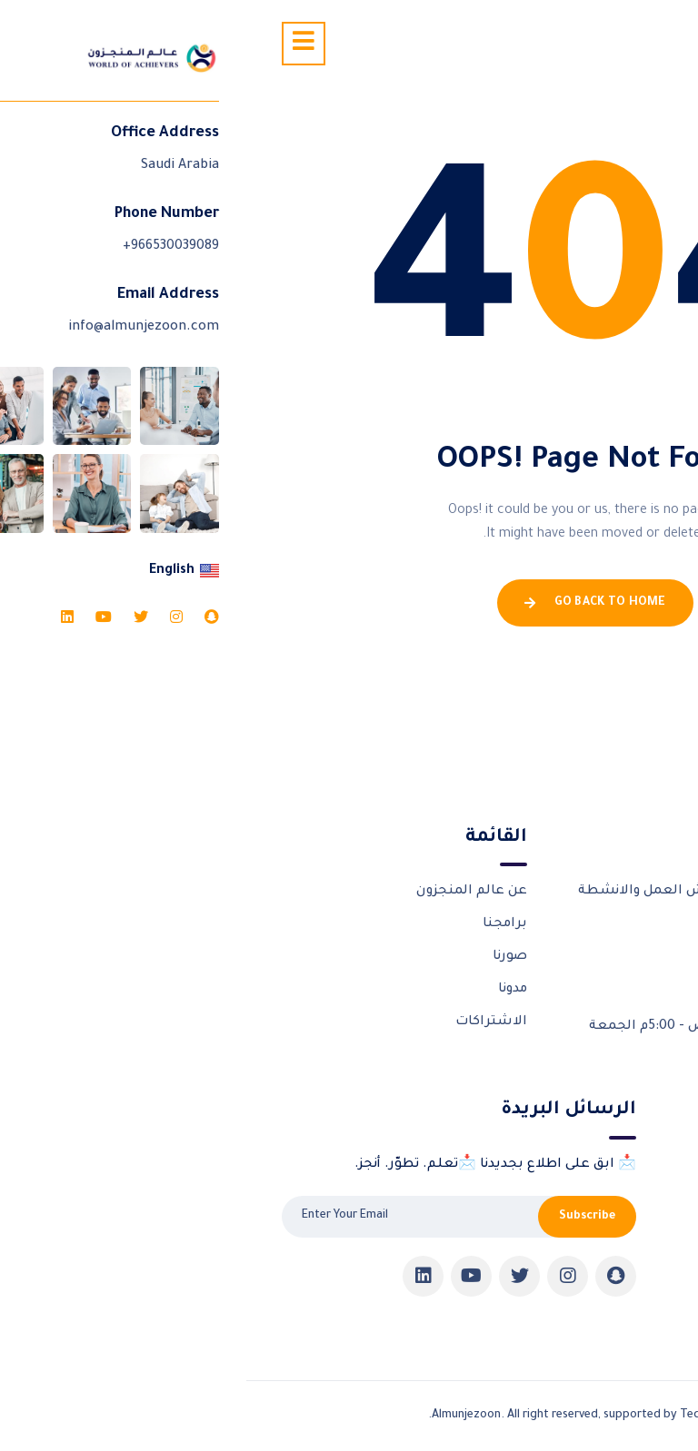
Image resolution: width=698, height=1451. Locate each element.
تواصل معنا (627, 1263)
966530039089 (582, 980)
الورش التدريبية (613, 1165)
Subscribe (341, 1216)
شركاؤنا (639, 1197)
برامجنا (258, 924)
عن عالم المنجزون (225, 891)
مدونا (266, 989)
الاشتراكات (245, 1022)
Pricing (640, 1295)
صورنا (263, 957)
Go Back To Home (348, 603)
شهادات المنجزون (605, 1230)
